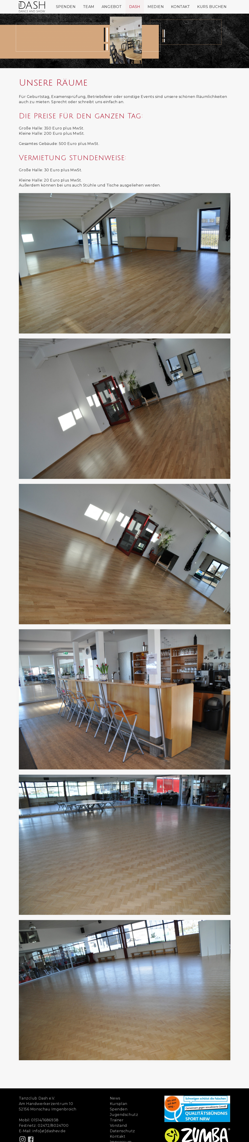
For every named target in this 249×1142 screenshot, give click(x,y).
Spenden (66, 7)
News (115, 1098)
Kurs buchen (211, 7)
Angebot (112, 7)
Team (88, 7)
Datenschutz (122, 1131)
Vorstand (118, 1125)
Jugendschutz (124, 1114)
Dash (134, 7)
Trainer (117, 1120)
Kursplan (118, 1104)
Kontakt (180, 7)
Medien (156, 7)
